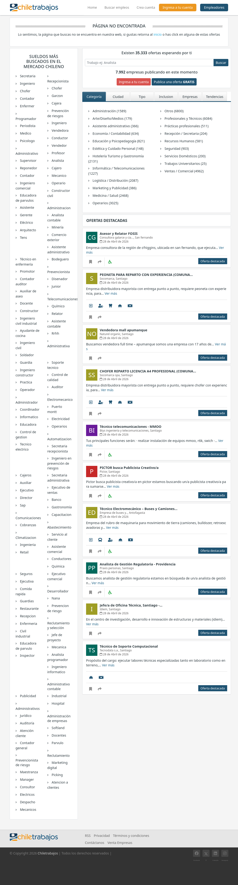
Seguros (25, 574)
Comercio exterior (56, 237)
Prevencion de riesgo (58, 608)
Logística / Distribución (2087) (115, 180)
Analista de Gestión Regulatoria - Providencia (137, 564)
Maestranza (28, 772)
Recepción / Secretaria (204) (185, 133)
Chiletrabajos (48, 853)
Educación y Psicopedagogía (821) (118, 141)
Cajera (56, 103)
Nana (55, 598)
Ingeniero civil (25, 345)
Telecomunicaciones (59, 299)
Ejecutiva (26, 581)
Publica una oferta (174, 82)
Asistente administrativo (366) (115, 126)
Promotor (27, 271)
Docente (26, 303)
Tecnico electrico (24, 447)
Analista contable (55, 217)
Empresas (190, 96)
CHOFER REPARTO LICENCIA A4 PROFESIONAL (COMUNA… (148, 371)
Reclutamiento (58, 755)
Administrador (27, 402)
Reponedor (28, 168)
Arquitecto (27, 230)
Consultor (27, 787)
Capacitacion (61, 514)
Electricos (27, 794)
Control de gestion (26, 434)
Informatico (28, 417)
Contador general (25, 745)
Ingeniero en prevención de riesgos (59, 463)
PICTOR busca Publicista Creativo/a (129, 467)
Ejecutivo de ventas (58, 490)
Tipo (142, 96)
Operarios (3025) (105, 203)
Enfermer (26, 106)
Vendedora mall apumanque (123, 330)
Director (25, 497)
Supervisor (27, 160)
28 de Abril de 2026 (114, 241)
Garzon (57, 95)
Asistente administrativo (58, 249)
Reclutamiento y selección (58, 625)
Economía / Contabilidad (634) (115, 133)
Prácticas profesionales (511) (186, 126)
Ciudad (118, 96)
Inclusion (166, 96)
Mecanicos (27, 809)
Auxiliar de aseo (26, 293)
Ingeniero (27, 83)
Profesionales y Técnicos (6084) (188, 118)
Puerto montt (54, 409)
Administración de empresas (59, 718)
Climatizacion (26, 537)
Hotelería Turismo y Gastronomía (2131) (116, 158)
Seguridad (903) (176, 148)
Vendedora (59, 130)
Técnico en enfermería (26, 262)
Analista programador (57, 657)
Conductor (59, 138)
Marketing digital (57, 765)
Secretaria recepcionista (57, 448)
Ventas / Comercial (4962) (184, 171)
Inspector (27, 655)
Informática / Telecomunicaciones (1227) (116, 171)
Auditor (57, 387)
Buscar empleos (116, 7)
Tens (23, 237)
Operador (27, 389)
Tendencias (214, 96)
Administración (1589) (109, 111)
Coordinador (29, 409)
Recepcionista (58, 81)
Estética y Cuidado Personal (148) (118, 148)
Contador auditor (25, 281)
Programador (26, 118)
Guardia (25, 362)
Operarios (59, 426)
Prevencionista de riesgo (27, 762)
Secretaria (27, 76)
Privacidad (102, 835)
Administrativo (27, 153)
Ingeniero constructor (25, 372)
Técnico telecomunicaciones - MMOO (130, 426)
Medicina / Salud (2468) (110, 195)
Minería (57, 227)
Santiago (121, 279)
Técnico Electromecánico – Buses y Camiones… (139, 508)
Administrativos (28, 708)
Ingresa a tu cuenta (178, 7)
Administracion (59, 208)
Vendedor (59, 145)
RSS (88, 835)
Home (94, 7)
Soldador (26, 355)
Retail (23, 552)
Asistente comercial (56, 549)
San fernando (144, 238)
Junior (56, 286)
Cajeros (25, 475)
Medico (25, 133)
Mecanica (58, 647)
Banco (56, 499)
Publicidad (27, 696)
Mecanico (58, 175)
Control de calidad (57, 377)
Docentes (58, 735)
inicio (158, 34)
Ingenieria (27, 544)
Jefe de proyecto (54, 637)
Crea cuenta (146, 7)
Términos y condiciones (131, 835)
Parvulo (57, 743)
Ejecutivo (26, 490)
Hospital (57, 703)
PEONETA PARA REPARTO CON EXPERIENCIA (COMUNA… (146, 274)
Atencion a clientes (57, 785)
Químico (58, 306)
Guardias (26, 601)
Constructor (28, 311)
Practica (25, 382)
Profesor (58, 153)
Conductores (61, 559)
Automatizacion (59, 439)
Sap (22, 505)
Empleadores (214, 7)
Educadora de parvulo (26, 646)
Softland (57, 728)
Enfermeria (28, 623)
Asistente (26, 207)
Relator (57, 313)
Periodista (27, 126)
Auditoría (26, 723)
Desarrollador (57, 591)
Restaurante (29, 608)
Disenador (59, 279)
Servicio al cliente (57, 537)
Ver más (111, 293)
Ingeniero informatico (57, 669)
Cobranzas (27, 525)
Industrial (59, 696)
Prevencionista (58, 272)
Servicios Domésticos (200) (185, 156)
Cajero (56, 168)
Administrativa (58, 346)
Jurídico (25, 715)
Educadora (27, 424)
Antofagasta (137, 513)
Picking (57, 775)
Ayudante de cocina (28, 333)
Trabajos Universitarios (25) (185, 163)
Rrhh (55, 333)
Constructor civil (58, 193)
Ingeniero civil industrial (26, 321)
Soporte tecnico (55, 365)
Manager (26, 779)
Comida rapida (24, 591)
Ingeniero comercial (25, 185)
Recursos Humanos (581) (183, 141)
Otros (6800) (173, 111)
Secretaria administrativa (58, 478)
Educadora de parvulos (26, 198)
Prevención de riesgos (58, 113)
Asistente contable (56, 323)
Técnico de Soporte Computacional (129, 646)
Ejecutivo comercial (56, 576)
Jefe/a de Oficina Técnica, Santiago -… (131, 605)
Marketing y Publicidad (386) (114, 188)
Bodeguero (60, 259)
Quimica (57, 566)
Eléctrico (26, 222)
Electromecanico (59, 399)
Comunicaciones (28, 518)
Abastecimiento (59, 527)
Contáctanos (94, 842)
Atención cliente (25, 733)
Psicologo (27, 141)
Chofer (24, 91)
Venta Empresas (119, 842)
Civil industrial (23, 633)
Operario (58, 183)
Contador (26, 98)
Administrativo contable (58, 686)
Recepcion (27, 616)
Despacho (27, 802)
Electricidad (60, 419)
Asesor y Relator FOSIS (119, 233)
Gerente (25, 215)
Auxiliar (25, 482)
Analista (57, 160)
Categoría (94, 96)
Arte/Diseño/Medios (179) (112, 118)
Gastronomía (61, 507)
